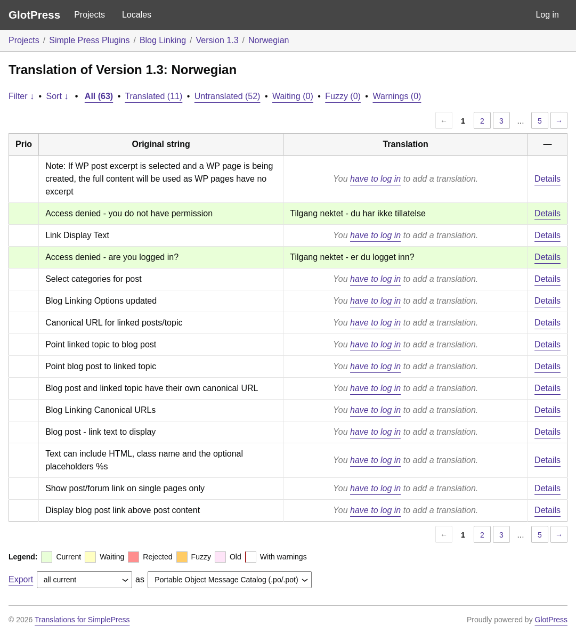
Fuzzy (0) (343, 96)
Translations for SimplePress (82, 619)
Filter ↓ (21, 96)
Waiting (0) (292, 96)
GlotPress (34, 15)
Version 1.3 (217, 40)
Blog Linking (163, 40)
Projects (89, 14)
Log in (547, 14)
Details (547, 178)
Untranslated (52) (227, 96)
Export (21, 579)
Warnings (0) (396, 96)
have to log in (375, 178)
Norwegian (268, 40)
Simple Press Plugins (89, 40)
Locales (136, 14)
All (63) (99, 96)
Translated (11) (153, 96)
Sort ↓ (57, 96)
